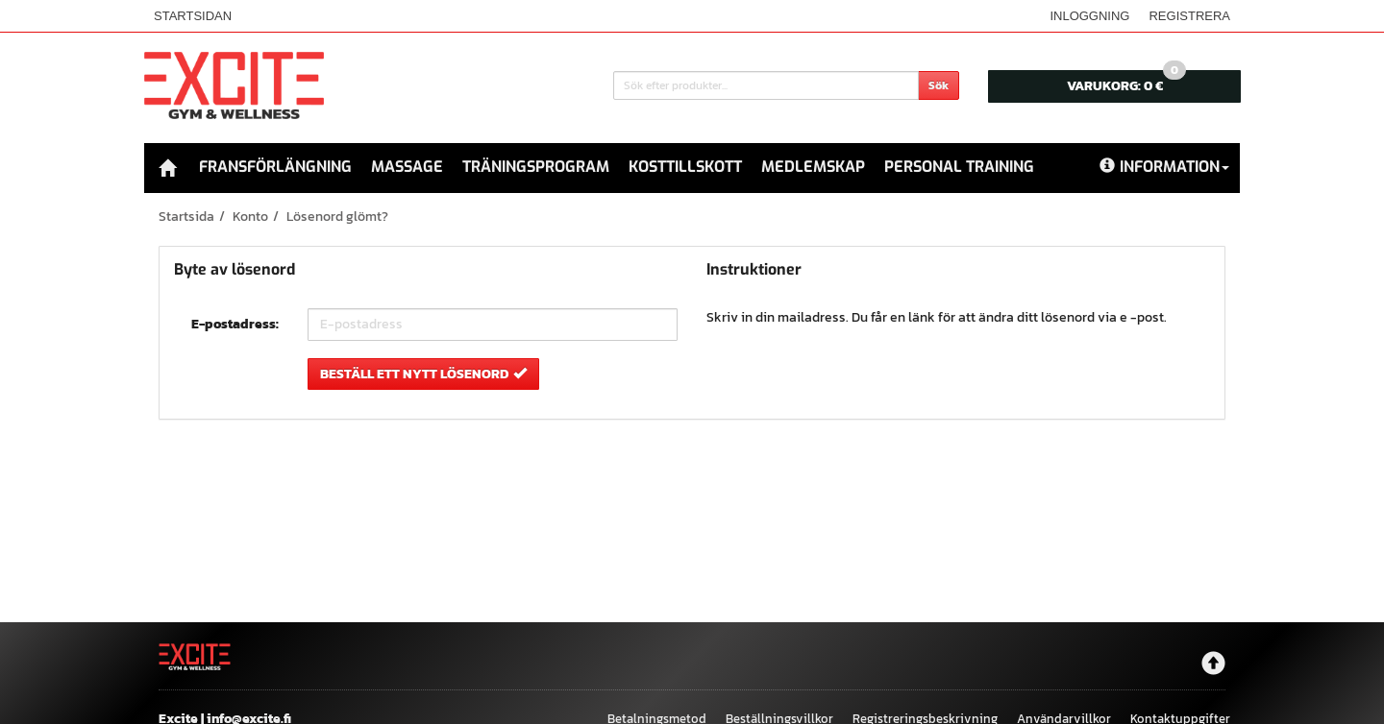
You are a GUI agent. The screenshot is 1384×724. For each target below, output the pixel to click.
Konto (250, 216)
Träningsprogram (535, 167)
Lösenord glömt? (337, 216)
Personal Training (959, 167)
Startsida (186, 216)
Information (1164, 167)
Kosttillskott (685, 167)
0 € (1126, 83)
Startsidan (193, 16)
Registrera (1189, 16)
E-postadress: (235, 324)
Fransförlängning (275, 167)
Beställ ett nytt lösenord (423, 373)
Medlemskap (813, 167)
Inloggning (1089, 16)
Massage (407, 167)
